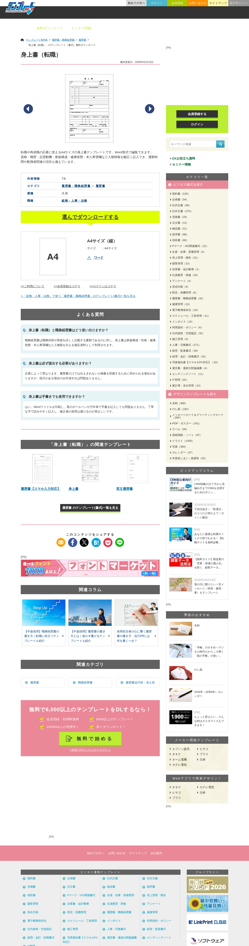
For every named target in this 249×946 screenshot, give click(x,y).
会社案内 (156, 853)
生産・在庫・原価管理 (120, 895)
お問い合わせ (197, 3)
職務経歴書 (85, 682)
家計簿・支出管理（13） (187, 385)
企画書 (71, 878)
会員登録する (197, 114)
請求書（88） (180, 234)
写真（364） (180, 446)
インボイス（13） (183, 321)
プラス (204, 754)
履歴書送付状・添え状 (140, 682)
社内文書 (112, 878)
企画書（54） (180, 199)
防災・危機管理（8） (185, 292)
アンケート (153, 903)
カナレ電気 (179, 764)
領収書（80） (180, 240)
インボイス (114, 920)
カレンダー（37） (183, 452)
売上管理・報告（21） (185, 257)
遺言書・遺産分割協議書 (122, 937)
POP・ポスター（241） (186, 423)
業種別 (176, 28)
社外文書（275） (182, 211)
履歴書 (34, 682)
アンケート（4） (182, 281)
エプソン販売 (181, 749)
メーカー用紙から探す (225, 28)
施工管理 (72, 929)
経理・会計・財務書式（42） (190, 356)
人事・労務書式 (116, 929)
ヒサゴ (204, 749)
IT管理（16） (180, 379)
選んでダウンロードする (90, 217)
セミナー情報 (81, 28)
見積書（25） (180, 217)
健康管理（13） (181, 304)
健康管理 (152, 912)
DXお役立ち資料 (183, 158)
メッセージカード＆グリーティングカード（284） (197, 416)
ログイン (157, 3)
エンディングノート (159, 937)
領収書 (31, 895)
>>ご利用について (32, 286)
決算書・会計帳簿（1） (186, 269)
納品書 (111, 886)
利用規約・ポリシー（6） (187, 327)
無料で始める (95, 738)
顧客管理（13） (181, 263)
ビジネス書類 (109, 28)
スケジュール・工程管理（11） (191, 315)
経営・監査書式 (156, 929)
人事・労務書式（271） (186, 345)
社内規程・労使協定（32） (188, 333)
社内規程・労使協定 (39, 929)
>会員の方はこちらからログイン (90, 749)
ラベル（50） (180, 429)
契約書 (31, 878)
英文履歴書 (124, 489)
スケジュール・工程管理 (82, 920)
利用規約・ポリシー (159, 920)
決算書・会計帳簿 (78, 903)
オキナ (176, 754)
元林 (202, 759)
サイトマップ (218, 3)
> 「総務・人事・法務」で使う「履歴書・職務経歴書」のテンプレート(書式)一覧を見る (78, 296)
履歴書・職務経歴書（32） (188, 298)
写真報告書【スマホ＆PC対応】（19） (196, 362)
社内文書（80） (181, 205)
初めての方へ (136, 3)
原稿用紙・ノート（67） (187, 435)
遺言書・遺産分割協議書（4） (190, 368)
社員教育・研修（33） (185, 275)
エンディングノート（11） (188, 374)
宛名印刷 (32, 912)
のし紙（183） (181, 409)
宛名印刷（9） (181, 286)
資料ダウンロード (50, 28)
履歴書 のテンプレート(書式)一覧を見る (90, 507)
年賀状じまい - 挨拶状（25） (189, 458)
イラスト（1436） (183, 440)
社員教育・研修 (116, 903)
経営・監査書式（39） (185, 350)
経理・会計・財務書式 (40, 937)
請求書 (151, 886)
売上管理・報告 (156, 895)
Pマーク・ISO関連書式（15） (190, 246)
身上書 (73, 489)
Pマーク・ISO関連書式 (81, 895)
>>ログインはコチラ (103, 286)
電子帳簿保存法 (36, 920)
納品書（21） (180, 228)
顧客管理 (32, 903)
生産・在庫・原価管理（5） (189, 251)
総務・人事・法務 (74, 200)
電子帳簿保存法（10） (185, 310)
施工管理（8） (181, 339)
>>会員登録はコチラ (67, 286)
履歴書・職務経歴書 (119, 912)
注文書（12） (180, 222)
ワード (98, 257)
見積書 (31, 886)
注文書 (71, 886)
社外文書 (152, 878)
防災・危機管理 (76, 912)
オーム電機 (179, 759)
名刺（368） (180, 403)
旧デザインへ (238, 3)
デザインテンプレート (145, 28)
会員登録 (177, 3)
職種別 (195, 28)
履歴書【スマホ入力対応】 (41, 489)
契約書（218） (181, 193)
